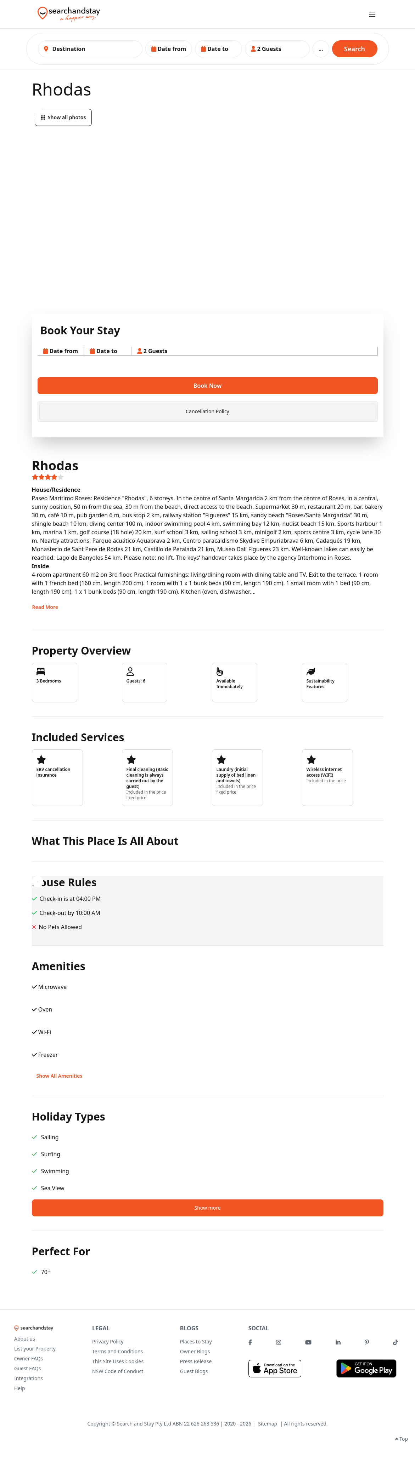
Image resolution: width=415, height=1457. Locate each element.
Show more (207, 1207)
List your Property (35, 1348)
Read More (45, 607)
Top (401, 1438)
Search (354, 49)
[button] (168, 48)
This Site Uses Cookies (118, 1361)
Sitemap (267, 1423)
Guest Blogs (194, 1371)
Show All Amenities (60, 1075)
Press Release (196, 1361)
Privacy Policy (107, 1341)
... (321, 49)
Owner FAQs (28, 1358)
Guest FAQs (27, 1368)
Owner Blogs (195, 1351)
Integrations (28, 1378)
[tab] (207, 411)
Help (19, 1388)
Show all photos (63, 117)
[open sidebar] (372, 14)
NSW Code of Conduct (117, 1371)
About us (24, 1338)
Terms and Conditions (117, 1351)
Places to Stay (196, 1341)
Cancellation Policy (207, 411)
